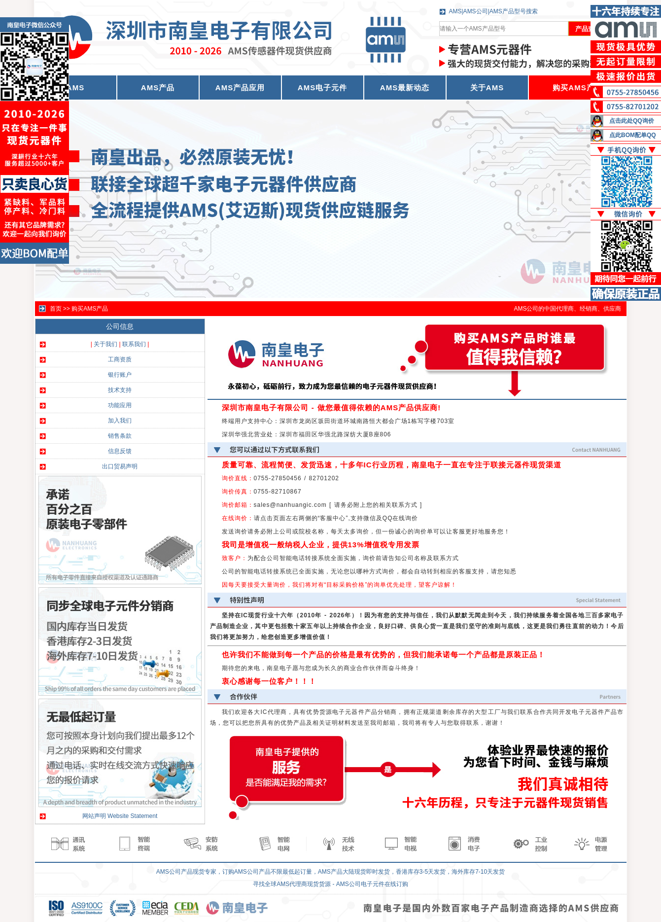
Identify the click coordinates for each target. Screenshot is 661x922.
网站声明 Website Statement (120, 816)
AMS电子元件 (322, 87)
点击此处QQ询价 (631, 120)
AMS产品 (157, 87)
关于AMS (487, 87)
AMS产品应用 (240, 87)
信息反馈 (120, 451)
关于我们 (105, 344)
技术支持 (120, 390)
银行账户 (120, 374)
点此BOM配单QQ (632, 135)
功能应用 (120, 405)
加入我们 (120, 420)
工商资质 (120, 359)
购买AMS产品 (577, 87)
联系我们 (134, 344)
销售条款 (120, 435)
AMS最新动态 (404, 87)
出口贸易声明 (120, 466)
